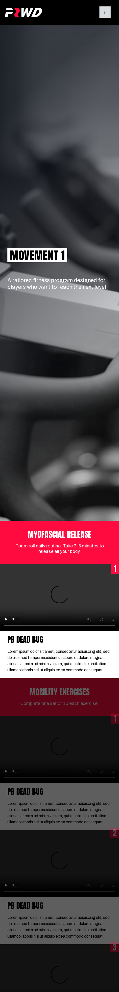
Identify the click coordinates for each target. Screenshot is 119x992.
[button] (105, 12)
